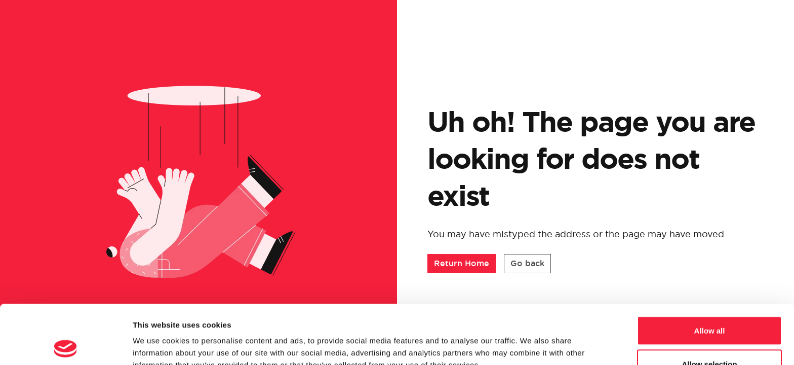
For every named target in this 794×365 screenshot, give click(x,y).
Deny (709, 338)
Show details (531, 339)
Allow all (709, 271)
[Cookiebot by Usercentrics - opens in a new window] (65, 345)
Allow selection (709, 305)
